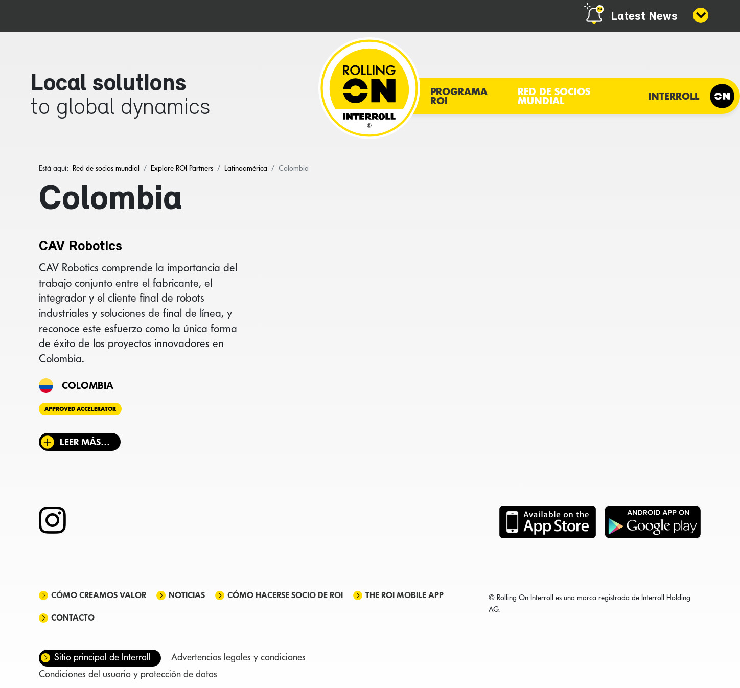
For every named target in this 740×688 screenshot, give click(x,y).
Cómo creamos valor (98, 595)
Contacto (73, 617)
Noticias (187, 595)
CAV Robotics (80, 247)
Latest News (644, 17)
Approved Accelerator (80, 408)
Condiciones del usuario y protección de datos (128, 674)
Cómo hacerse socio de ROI (285, 595)
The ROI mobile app (404, 595)
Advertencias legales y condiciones (238, 657)
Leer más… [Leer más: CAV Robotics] (85, 442)
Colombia (87, 385)
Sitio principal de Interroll (102, 657)
